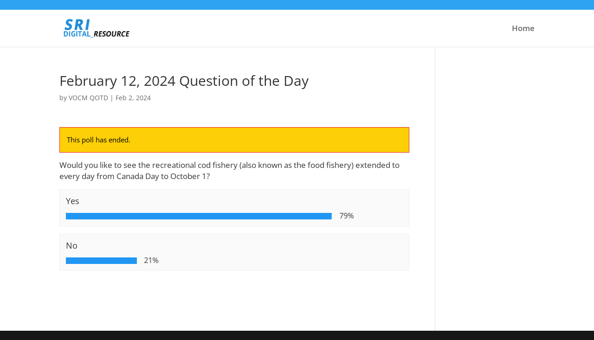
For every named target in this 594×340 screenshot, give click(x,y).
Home (523, 29)
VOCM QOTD (88, 97)
